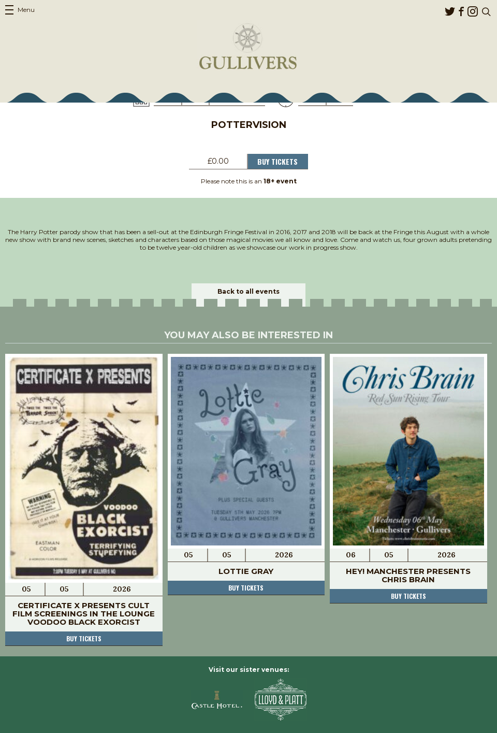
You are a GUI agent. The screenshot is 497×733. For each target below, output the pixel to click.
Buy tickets (83, 638)
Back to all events (248, 291)
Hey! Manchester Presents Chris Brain (408, 575)
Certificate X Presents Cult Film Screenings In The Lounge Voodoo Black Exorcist (83, 613)
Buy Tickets (277, 161)
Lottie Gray (245, 571)
